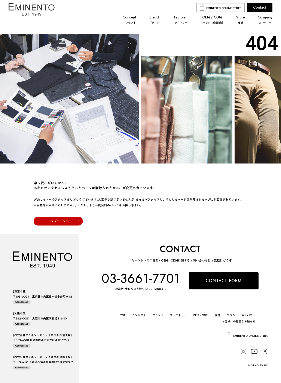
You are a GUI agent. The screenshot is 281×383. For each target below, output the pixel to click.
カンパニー (248, 315)
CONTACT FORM (224, 281)
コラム (231, 315)
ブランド (158, 315)
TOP (123, 315)
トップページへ (58, 221)
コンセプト (139, 315)
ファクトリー (178, 315)
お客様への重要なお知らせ (238, 321)
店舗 (217, 315)
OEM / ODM (200, 315)
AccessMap (21, 302)
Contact (259, 7)
